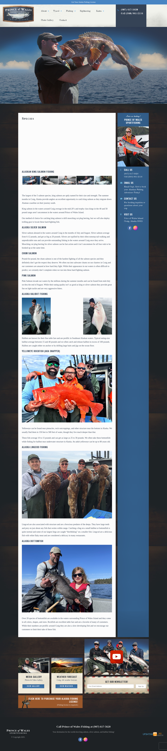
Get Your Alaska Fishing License (83, 2)
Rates (98, 11)
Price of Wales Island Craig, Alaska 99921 (133, 217)
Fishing (69, 11)
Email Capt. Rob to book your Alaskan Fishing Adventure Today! (133, 187)
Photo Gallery (47, 20)
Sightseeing (85, 11)
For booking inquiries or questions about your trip (133, 203)
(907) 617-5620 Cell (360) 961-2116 (129, 17)
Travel (56, 11)
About (44, 11)
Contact (63, 20)
